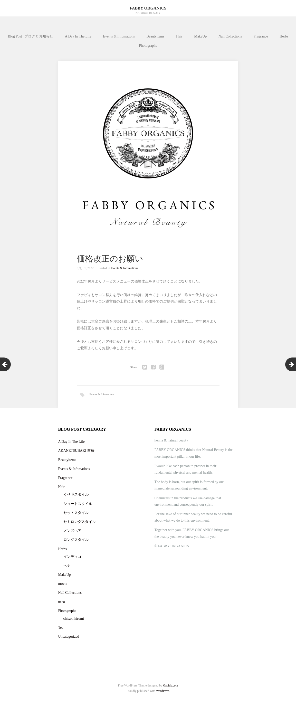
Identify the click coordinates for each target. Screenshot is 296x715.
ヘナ (67, 568)
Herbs (284, 36)
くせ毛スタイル (76, 497)
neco (61, 604)
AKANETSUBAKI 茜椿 (76, 453)
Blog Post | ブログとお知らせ (30, 36)
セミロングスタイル (79, 524)
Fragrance (261, 36)
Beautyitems (155, 36)
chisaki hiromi (73, 621)
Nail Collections (230, 36)
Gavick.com (170, 688)
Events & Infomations (119, 36)
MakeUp (200, 36)
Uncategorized (68, 639)
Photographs (148, 46)
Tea (60, 630)
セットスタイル (76, 515)
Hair (179, 36)
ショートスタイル (77, 506)
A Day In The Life (78, 36)
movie (62, 586)
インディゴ (72, 559)
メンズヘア (72, 533)
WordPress (162, 693)
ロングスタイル (76, 542)
